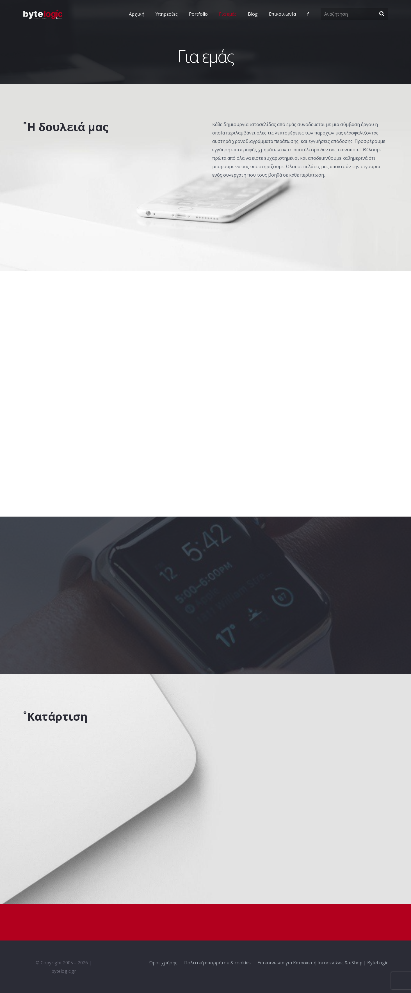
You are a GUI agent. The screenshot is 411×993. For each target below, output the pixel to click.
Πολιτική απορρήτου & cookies (217, 963)
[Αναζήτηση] (354, 14)
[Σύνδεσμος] (42, 14)
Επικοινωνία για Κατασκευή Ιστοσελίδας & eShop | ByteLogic (322, 963)
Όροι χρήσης (163, 963)
